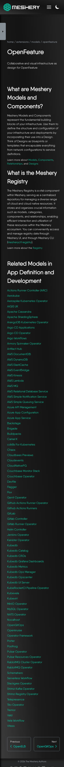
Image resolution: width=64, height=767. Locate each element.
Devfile (11, 481)
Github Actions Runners (22, 508)
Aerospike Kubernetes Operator (27, 301)
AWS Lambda (15, 380)
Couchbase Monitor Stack (23, 471)
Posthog (12, 646)
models (35, 41)
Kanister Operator (18, 540)
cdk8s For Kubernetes (21, 444)
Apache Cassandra (19, 311)
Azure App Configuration (23, 412)
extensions (22, 41)
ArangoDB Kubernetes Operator (27, 322)
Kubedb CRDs (16, 556)
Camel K (12, 439)
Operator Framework (20, 635)
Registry (37, 247)
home (10, 41)
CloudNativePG (17, 465)
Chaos (11, 449)
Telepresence (15, 699)
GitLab (11, 513)
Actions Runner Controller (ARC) (27, 290)
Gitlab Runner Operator (22, 524)
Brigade (12, 428)
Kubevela (13, 593)
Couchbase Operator (20, 476)
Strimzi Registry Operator (22, 694)
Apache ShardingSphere (22, 317)
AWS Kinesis (14, 375)
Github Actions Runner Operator (27, 503)
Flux (9, 492)
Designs (33, 163)
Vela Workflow (15, 720)
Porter (11, 641)
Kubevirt (12, 598)
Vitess (11, 725)
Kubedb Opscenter (19, 577)
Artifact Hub (14, 348)
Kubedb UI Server (18, 582)
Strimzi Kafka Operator (20, 688)
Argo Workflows (17, 338)
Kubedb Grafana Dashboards (25, 561)
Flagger (12, 487)
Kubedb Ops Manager (21, 572)
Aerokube (13, 295)
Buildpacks (14, 433)
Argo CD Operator (19, 333)
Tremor (11, 710)
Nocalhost (13, 619)
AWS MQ (12, 386)
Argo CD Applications (21, 327)
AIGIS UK (12, 306)
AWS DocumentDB (19, 354)
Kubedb (12, 545)
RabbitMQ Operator (19, 667)
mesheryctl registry (20, 242)
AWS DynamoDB (17, 359)
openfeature (50, 41)
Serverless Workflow (19, 678)
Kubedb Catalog (17, 550)
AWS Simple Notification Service (27, 396)
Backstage (14, 423)
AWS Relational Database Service (27, 391)
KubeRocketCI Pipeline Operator (28, 588)
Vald (9, 715)
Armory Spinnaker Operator (24, 343)
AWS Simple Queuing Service (25, 402)
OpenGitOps (15, 625)
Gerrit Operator (16, 497)
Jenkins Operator (18, 534)
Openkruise (14, 630)
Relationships (15, 163)
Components (45, 159)
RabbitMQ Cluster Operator (24, 662)
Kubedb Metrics (17, 566)
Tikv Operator (15, 704)
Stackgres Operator (19, 683)
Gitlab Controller (17, 518)
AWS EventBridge (18, 370)
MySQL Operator (17, 609)
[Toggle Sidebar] (3, 31)
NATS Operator (16, 614)
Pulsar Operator (17, 651)
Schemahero (15, 673)
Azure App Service (19, 418)
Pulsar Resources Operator (24, 657)
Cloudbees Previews (20, 455)
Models (32, 159)
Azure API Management (21, 407)
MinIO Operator (17, 603)
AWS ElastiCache (17, 364)
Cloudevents (15, 460)
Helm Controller (16, 529)
